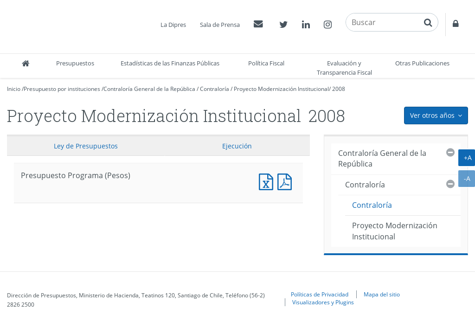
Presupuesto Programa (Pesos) (268, 180)
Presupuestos (75, 63)
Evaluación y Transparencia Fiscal (344, 68)
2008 (338, 89)
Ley (86, 145)
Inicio (13, 89)
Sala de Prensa (220, 24)
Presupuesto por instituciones (62, 89)
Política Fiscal (266, 63)
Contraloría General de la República (149, 89)
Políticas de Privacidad (319, 294)
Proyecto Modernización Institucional (281, 89)
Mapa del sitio (382, 294)
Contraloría (214, 89)
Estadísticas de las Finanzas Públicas (170, 63)
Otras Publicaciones (422, 63)
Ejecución (237, 145)
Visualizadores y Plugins (323, 302)
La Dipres (173, 24)
